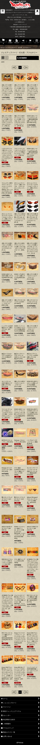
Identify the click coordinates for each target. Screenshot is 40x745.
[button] (3, 11)
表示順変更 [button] (22, 58)
